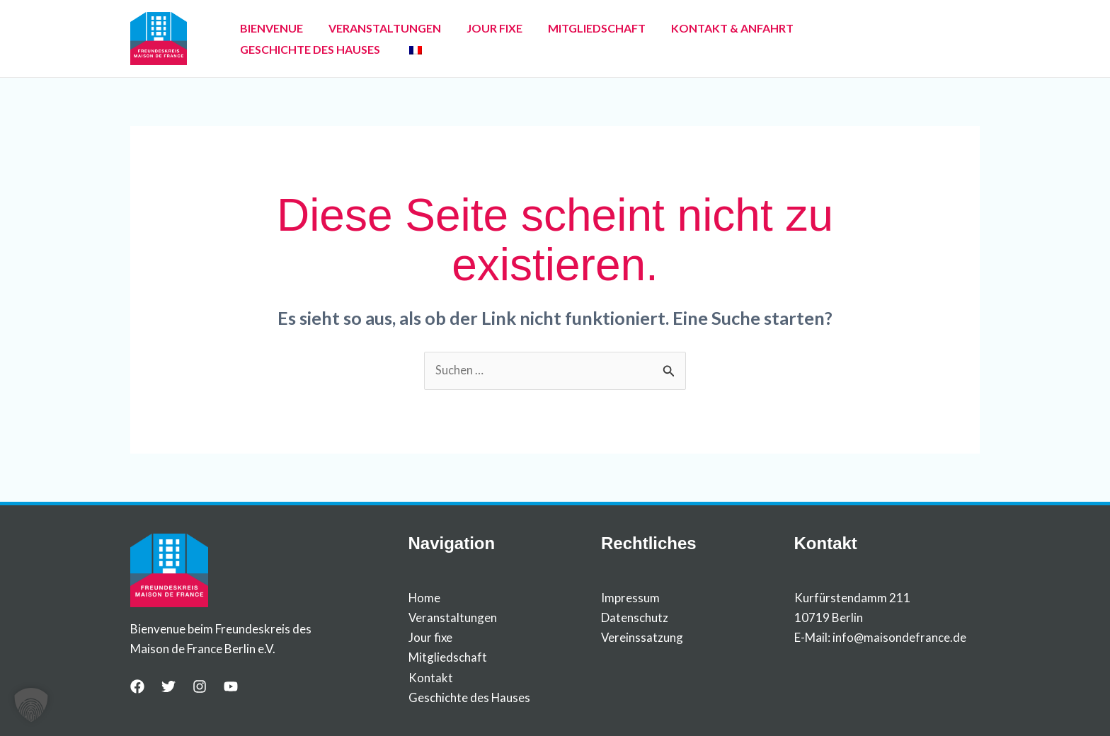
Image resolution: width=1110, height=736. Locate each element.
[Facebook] (137, 687)
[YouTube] (231, 687)
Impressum (630, 598)
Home (424, 598)
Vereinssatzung (642, 638)
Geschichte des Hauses (469, 697)
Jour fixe (430, 638)
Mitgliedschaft (447, 657)
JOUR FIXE (473, 38)
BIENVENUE (267, 38)
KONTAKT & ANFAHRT (694, 38)
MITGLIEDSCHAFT (567, 38)
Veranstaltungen (453, 618)
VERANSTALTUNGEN (372, 38)
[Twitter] (168, 687)
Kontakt (430, 677)
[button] (31, 705)
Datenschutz (634, 618)
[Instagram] (200, 687)
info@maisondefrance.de (899, 638)
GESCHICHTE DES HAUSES (842, 38)
